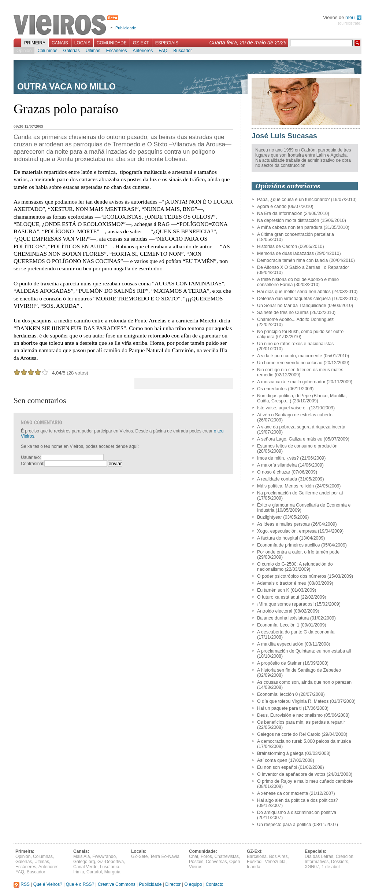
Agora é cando (271, 206)
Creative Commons (116, 884)
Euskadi (255, 861)
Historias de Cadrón (277, 246)
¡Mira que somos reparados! (285, 604)
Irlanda (253, 866)
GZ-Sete (139, 856)
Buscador (182, 50)
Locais (82, 42)
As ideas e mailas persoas (283, 524)
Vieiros (67, 25)
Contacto (214, 884)
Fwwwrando (104, 856)
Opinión (23, 50)
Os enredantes (272, 388)
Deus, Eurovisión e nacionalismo (290, 715)
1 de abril (330, 866)
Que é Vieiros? (47, 884)
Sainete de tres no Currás (283, 312)
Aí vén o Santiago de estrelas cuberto (295, 414)
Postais (196, 861)
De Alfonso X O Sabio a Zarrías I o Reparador (303, 267)
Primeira (34, 42)
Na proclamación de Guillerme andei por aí (300, 493)
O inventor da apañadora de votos (291, 774)
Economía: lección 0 (277, 694)
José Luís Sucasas (284, 136)
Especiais (166, 42)
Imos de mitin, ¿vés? (278, 458)
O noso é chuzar (273, 472)
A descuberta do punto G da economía (295, 632)
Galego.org (84, 861)
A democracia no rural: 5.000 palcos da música (304, 741)
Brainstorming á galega (280, 753)
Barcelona (257, 856)
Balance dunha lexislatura (283, 618)
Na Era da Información (279, 213)
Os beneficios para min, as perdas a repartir (301, 722)
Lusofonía (109, 866)
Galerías (71, 50)
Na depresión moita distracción (288, 220)
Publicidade (125, 28)
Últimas (93, 50)
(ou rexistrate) (349, 23)
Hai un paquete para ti (279, 708)
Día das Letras (319, 856)
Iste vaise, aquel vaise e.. (282, 407)
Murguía (112, 871)
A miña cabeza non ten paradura (289, 227)
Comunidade (112, 42)
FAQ (163, 50)
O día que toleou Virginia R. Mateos (292, 701)
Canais (60, 42)
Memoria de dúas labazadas (285, 253)
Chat (193, 856)
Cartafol (94, 871)
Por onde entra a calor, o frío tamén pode (298, 552)
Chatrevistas (226, 856)
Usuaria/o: (31, 457)
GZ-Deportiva (110, 861)
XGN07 (312, 866)
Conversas (216, 861)
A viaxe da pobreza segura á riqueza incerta (301, 427)
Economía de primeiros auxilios (288, 545)
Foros (206, 856)
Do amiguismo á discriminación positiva (296, 812)
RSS (22, 884)
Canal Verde (85, 866)
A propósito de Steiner (279, 663)
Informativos (316, 861)
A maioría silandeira (277, 465)
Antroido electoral (274, 611)
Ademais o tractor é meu (281, 583)
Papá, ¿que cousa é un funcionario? (293, 199)
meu (353, 17)
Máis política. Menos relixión (285, 486)
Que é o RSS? (80, 884)
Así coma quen (272, 760)
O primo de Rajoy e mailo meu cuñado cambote (305, 781)
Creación (344, 856)
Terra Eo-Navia (164, 856)
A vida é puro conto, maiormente (289, 355)
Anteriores (143, 50)
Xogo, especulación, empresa (287, 531)
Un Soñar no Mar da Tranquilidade (291, 305)
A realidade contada (277, 479)
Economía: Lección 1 (278, 625)
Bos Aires (278, 856)
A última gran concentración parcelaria (295, 234)
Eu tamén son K (273, 590)
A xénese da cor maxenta (282, 793)
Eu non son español (277, 767)
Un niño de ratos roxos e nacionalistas (295, 343)
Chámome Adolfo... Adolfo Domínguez (295, 319)
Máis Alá (81, 856)
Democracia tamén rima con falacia (292, 260)
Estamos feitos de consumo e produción (297, 446)
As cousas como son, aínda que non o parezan (304, 682)
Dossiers (339, 861)
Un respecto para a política (284, 824)
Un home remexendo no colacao (289, 362)
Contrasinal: (32, 463)
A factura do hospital (277, 538)
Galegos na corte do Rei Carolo (288, 734)
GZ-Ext (141, 42)
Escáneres (116, 50)
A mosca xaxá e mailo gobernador (291, 381)
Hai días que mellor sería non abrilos (294, 291)
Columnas (47, 50)
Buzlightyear (269, 517)
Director (173, 884)
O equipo (193, 884)
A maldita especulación (280, 644)
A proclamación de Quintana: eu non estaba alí (304, 651)
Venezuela (275, 861)
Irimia (78, 871)
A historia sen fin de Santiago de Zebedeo (299, 670)
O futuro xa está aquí (278, 597)
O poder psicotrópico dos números (291, 576)
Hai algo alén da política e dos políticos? (297, 800)
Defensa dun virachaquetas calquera (294, 298)
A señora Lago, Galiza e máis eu (289, 439)
